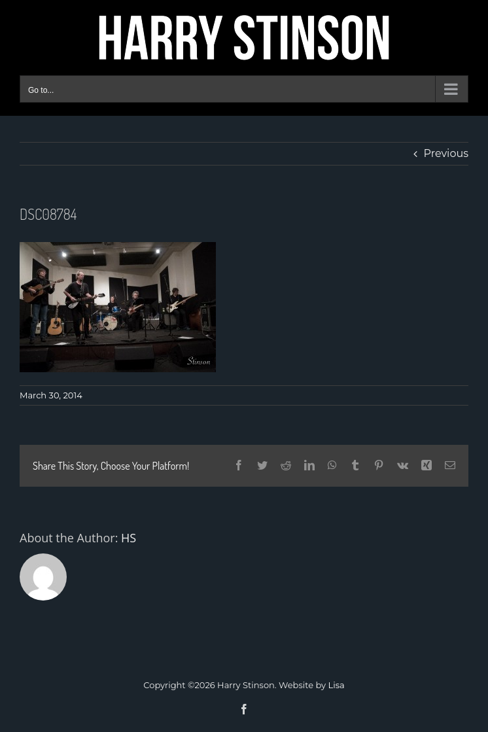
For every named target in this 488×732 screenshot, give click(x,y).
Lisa (336, 685)
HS (128, 538)
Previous (446, 153)
